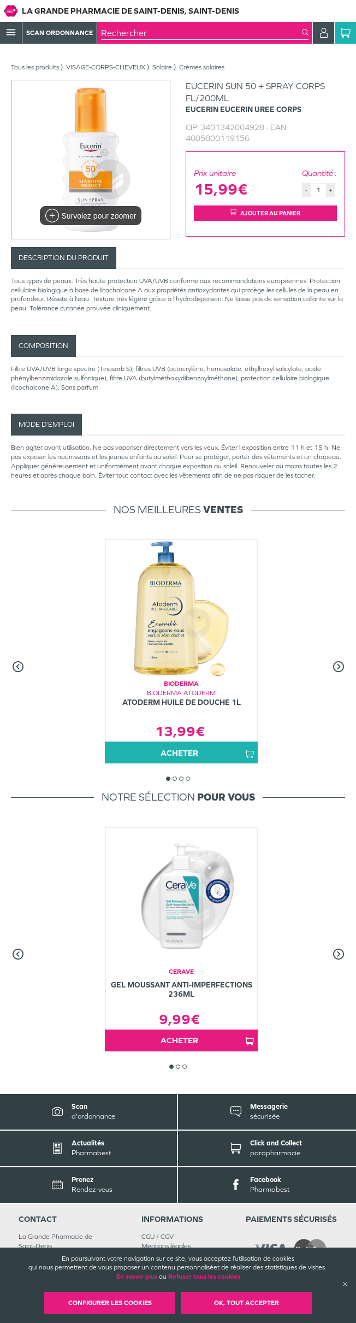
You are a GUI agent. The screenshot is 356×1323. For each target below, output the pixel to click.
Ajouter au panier (265, 213)
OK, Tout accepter (246, 1303)
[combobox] (201, 33)
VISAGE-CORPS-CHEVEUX (105, 67)
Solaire (162, 67)
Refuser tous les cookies (204, 1276)
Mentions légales (166, 1246)
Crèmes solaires (201, 67)
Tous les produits (35, 67)
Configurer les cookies (110, 1303)
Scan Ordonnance (59, 33)
